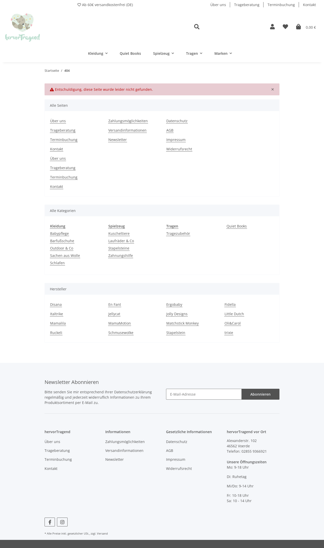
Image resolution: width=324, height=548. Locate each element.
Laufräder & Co (121, 240)
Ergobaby (174, 304)
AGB (169, 130)
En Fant (114, 304)
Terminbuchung (281, 4)
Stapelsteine (118, 248)
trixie (229, 332)
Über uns (218, 4)
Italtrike (56, 313)
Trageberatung (246, 4)
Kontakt (309, 4)
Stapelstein (175, 332)
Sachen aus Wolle (65, 255)
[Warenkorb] (306, 27)
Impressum (176, 139)
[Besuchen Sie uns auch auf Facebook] (50, 522)
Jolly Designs (177, 313)
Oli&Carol (233, 323)
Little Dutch (234, 313)
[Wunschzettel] (285, 27)
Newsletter (117, 139)
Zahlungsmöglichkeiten (128, 120)
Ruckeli (56, 332)
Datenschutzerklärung (133, 392)
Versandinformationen (127, 130)
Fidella (230, 304)
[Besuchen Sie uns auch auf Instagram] (62, 522)
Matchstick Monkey (182, 323)
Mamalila (58, 323)
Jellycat (114, 313)
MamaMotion (119, 323)
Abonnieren (260, 394)
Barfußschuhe (62, 240)
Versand (102, 533)
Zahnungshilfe (120, 255)
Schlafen (57, 262)
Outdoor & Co (61, 248)
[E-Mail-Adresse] (204, 394)
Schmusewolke (120, 332)
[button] (228, 27)
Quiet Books (237, 226)
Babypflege (59, 233)
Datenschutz (177, 120)
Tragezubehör (178, 233)
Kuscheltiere (119, 233)
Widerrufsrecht (179, 149)
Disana (56, 304)
